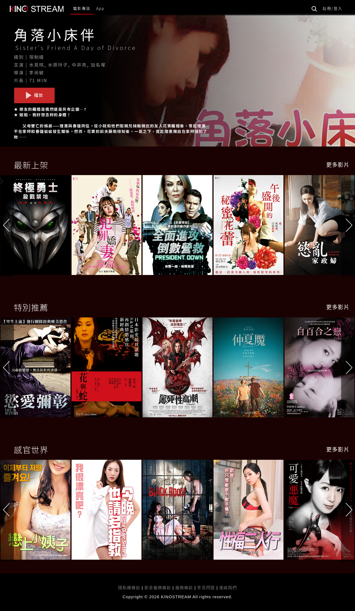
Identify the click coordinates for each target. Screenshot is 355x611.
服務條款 (184, 587)
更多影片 (337, 164)
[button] (348, 226)
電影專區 (82, 8)
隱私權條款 (129, 587)
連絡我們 (228, 587)
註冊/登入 (333, 8)
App (100, 8)
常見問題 (206, 587)
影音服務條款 (157, 587)
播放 (34, 95)
